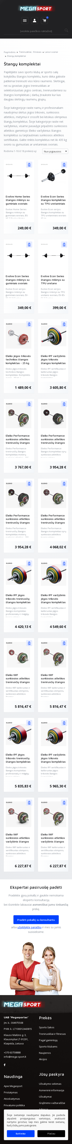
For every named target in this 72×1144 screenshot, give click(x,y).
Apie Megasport (13, 1086)
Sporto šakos (46, 1027)
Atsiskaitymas (12, 1098)
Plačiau (51, 1133)
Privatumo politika (14, 1105)
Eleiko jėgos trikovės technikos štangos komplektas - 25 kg (18, 359)
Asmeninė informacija (51, 1090)
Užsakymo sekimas (50, 1083)
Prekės (45, 1017)
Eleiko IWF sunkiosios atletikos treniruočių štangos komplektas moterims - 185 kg (53, 682)
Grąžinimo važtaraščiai (52, 1103)
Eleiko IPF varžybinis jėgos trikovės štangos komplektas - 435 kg (53, 760)
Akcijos (43, 1059)
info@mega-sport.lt (15, 1056)
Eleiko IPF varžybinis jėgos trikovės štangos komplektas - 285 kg (53, 600)
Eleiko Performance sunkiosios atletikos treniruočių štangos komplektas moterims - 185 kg (18, 442)
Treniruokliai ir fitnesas (52, 1034)
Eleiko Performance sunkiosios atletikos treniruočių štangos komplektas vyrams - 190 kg (53, 442)
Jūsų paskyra (51, 1074)
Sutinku (21, 1133)
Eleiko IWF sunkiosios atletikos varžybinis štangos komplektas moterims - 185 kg (53, 841)
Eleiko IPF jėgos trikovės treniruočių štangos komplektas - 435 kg (18, 760)
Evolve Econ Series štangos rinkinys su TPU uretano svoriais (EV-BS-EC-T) (53, 283)
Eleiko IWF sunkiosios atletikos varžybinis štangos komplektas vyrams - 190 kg (18, 841)
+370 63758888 (12, 1052)
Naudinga (13, 1076)
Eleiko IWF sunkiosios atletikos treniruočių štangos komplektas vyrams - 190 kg (18, 682)
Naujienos (45, 1053)
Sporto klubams (48, 1046)
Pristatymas (11, 1092)
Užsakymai (45, 1096)
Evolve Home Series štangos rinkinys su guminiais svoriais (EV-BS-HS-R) (18, 202)
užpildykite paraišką (29, 927)
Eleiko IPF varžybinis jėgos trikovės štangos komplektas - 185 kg (53, 361)
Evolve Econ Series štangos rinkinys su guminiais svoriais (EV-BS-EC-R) (18, 281)
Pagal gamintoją (48, 1040)
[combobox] (55, 151)
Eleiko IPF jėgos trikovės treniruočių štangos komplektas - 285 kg (18, 600)
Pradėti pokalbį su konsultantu (36, 919)
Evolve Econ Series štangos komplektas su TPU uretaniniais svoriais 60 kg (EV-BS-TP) (53, 203)
